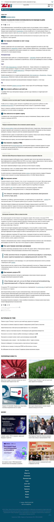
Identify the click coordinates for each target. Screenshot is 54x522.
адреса (28, 173)
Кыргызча (27, 489)
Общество (4, 14)
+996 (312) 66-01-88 (29, 502)
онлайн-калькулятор (19, 70)
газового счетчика (16, 85)
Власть (27, 470)
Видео (27, 497)
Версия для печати (6, 310)
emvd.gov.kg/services (17, 145)
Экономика (27, 475)
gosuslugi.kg (20, 31)
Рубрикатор (6, 9)
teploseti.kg (15, 48)
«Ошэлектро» (42, 75)
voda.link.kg (33, 57)
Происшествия (27, 478)
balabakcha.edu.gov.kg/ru (7, 105)
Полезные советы (10, 17)
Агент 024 (27, 483)
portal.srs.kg (40, 287)
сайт (11, 187)
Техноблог (27, 486)
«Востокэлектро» (34, 75)
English (27, 491)
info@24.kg (28, 504)
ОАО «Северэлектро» (11, 67)
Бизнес (27, 494)
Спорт (27, 481)
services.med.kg (9, 128)
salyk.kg (46, 199)
